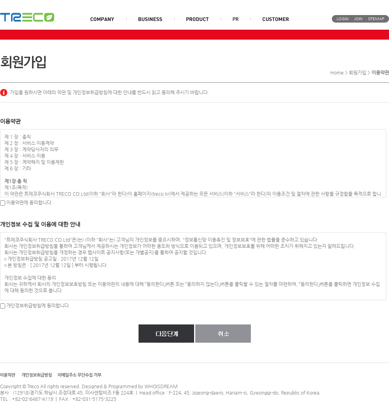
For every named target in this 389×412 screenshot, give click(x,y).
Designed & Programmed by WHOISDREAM (130, 386)
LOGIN (343, 19)
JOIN (358, 19)
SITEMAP (376, 19)
